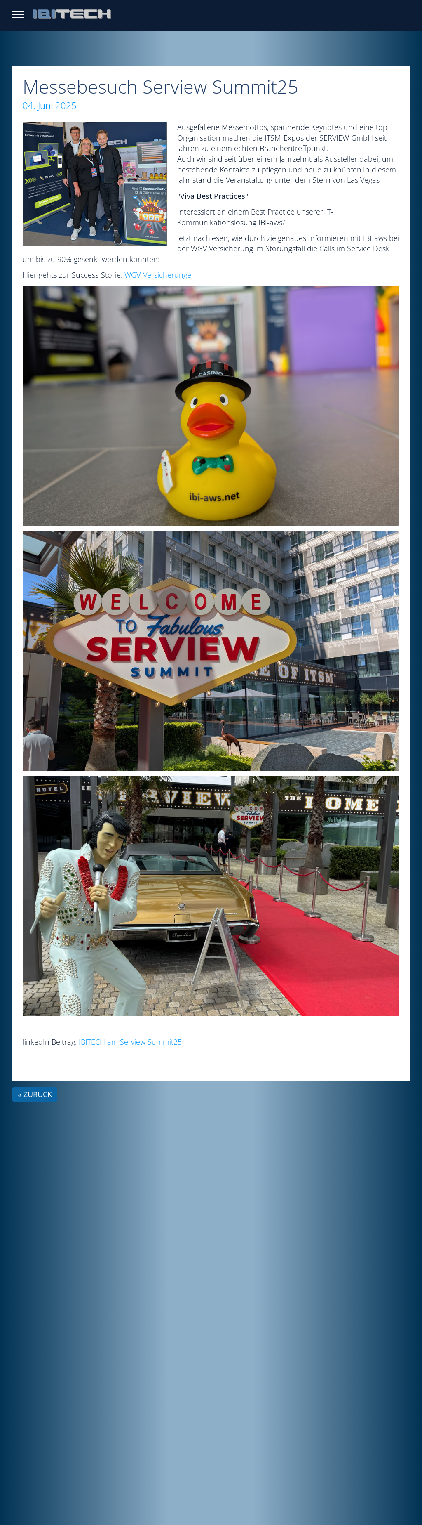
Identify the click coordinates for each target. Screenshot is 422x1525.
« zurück (35, 1094)
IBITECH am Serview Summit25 (130, 1042)
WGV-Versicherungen (160, 275)
